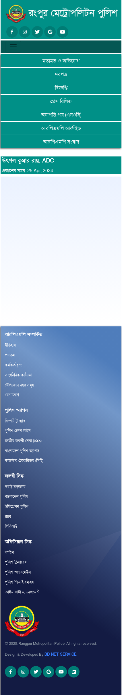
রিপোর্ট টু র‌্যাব (15, 421)
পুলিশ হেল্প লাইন (17, 430)
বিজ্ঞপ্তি (61, 88)
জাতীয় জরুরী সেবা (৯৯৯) (23, 441)
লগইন (9, 552)
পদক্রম (10, 355)
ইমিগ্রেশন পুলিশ (16, 506)
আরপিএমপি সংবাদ (61, 142)
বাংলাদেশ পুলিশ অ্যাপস (22, 451)
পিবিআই (11, 526)
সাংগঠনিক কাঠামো (18, 375)
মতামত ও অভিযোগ (61, 61)
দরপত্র (61, 74)
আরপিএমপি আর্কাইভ (61, 128)
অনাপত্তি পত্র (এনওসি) (61, 115)
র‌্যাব (8, 516)
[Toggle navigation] (13, 47)
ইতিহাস (10, 345)
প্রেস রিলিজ (61, 101)
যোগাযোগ (12, 395)
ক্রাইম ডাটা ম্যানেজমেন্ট (22, 592)
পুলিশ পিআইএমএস (19, 582)
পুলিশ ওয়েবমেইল (18, 572)
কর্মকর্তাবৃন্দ (13, 365)
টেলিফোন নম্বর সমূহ (19, 385)
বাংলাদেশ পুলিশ (16, 496)
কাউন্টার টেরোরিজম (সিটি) (24, 460)
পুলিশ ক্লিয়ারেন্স (16, 562)
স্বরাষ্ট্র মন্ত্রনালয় (15, 486)
